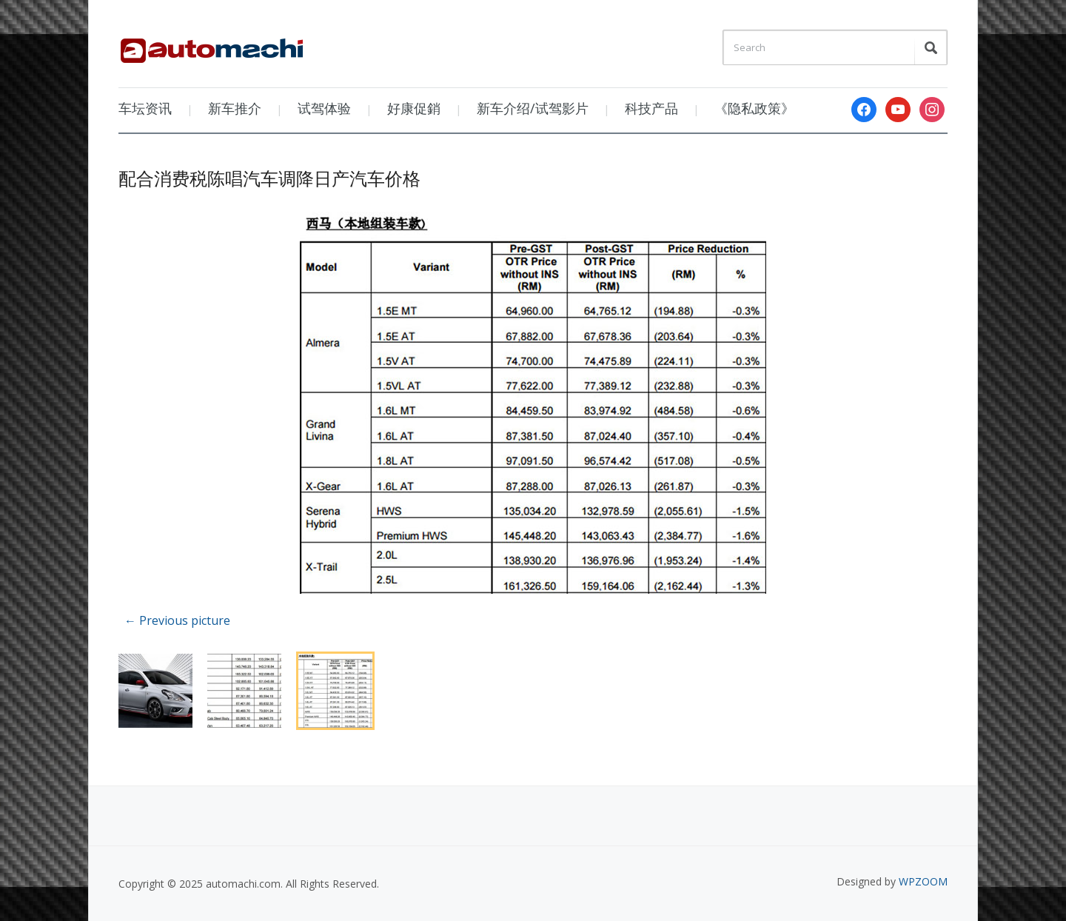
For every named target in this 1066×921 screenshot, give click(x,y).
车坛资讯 (145, 108)
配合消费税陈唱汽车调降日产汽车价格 (269, 178)
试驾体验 (324, 108)
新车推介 (234, 108)
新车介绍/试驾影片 (533, 108)
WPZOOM (923, 881)
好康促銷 (413, 108)
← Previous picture (177, 620)
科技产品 (651, 108)
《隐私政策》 (754, 108)
